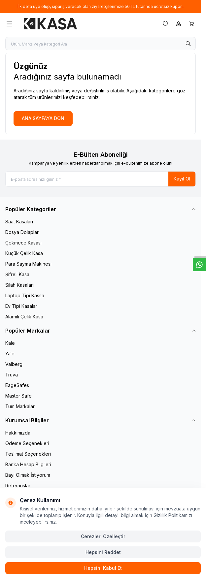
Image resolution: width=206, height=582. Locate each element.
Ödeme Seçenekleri (27, 443)
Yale (10, 353)
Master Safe (18, 396)
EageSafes (17, 385)
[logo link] (50, 24)
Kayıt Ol (182, 178)
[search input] (100, 43)
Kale (10, 343)
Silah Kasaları (19, 285)
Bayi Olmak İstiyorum (27, 475)
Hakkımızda (17, 433)
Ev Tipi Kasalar (21, 306)
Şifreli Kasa (17, 274)
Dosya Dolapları (22, 232)
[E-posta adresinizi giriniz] (100, 179)
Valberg (13, 364)
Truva (11, 374)
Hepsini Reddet (103, 552)
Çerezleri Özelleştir (103, 536)
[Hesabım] (179, 24)
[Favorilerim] (165, 24)
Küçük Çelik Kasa (24, 253)
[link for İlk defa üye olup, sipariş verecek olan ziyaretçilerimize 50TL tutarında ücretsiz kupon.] (100, 6)
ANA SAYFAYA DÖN (43, 118)
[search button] (188, 43)
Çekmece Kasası (23, 242)
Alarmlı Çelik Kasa (24, 316)
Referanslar (17, 485)
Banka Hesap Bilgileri (28, 464)
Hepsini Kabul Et (103, 568)
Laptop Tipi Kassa (24, 295)
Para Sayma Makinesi (28, 264)
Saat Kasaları (19, 221)
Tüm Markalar (20, 406)
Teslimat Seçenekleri (28, 454)
